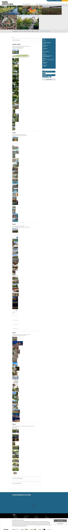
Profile (47, 4)
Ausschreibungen (26, 4)
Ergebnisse (33, 4)
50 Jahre (56, 4)
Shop (37, 4)
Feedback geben (48, 79)
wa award (51, 4)
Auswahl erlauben (60, 522)
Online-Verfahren (61, 4)
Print (13, 37)
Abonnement (58, 0)
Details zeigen (49, 528)
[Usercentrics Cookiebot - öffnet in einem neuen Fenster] (6, 528)
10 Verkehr (44, 73)
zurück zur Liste (53, 37)
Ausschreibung (17, 483)
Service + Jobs (42, 4)
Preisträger (16, 40)
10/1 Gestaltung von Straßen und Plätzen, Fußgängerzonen (47, 71)
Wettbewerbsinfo (17, 478)
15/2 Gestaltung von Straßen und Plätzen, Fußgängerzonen (47, 75)
